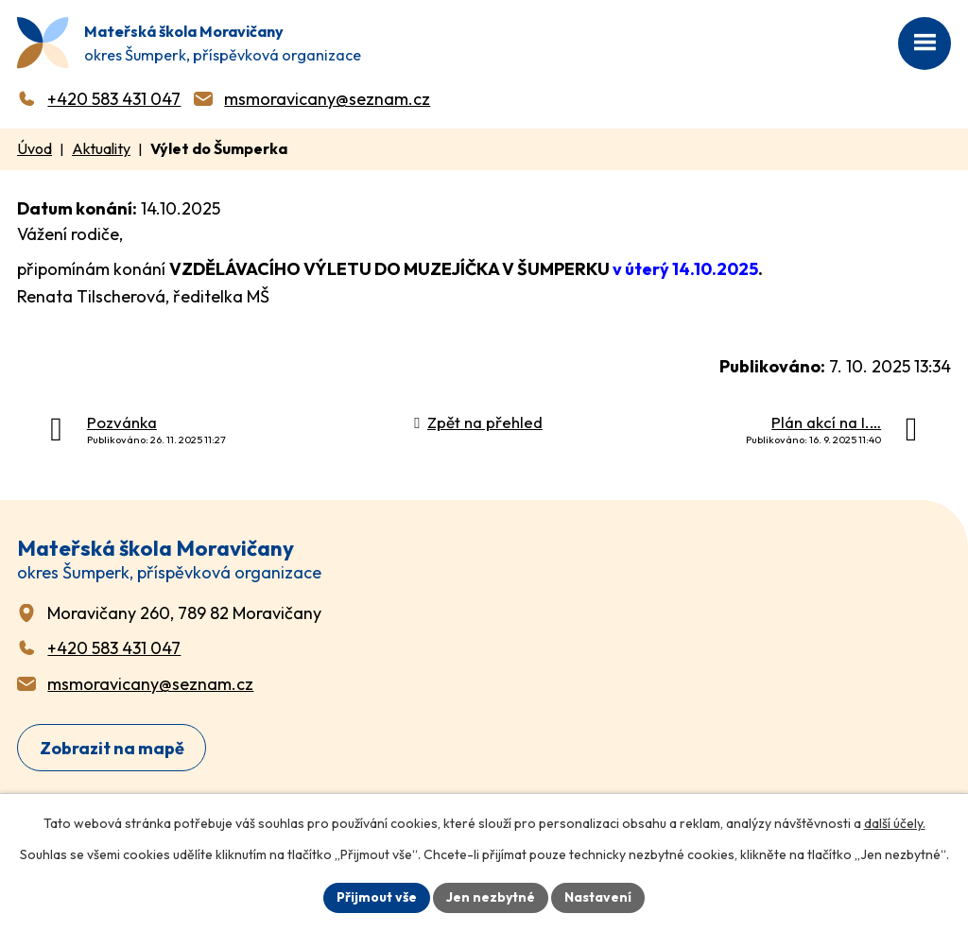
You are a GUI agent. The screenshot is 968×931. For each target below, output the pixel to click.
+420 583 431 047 (114, 99)
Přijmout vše (377, 896)
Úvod (34, 148)
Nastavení (597, 896)
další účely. (894, 823)
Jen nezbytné (490, 896)
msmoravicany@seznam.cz (327, 99)
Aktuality (101, 148)
